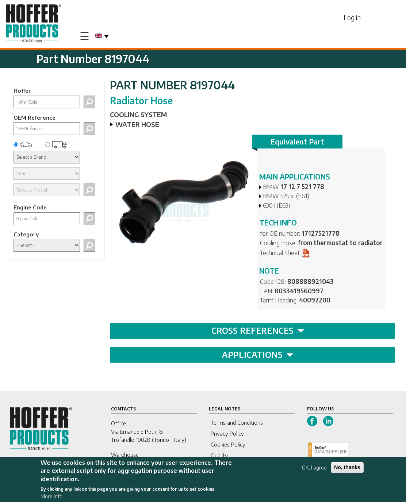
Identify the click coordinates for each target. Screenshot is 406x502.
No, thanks (347, 468)
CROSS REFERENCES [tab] (257, 330)
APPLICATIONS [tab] (258, 355)
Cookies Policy (228, 444)
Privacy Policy (227, 433)
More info (51, 497)
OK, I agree (314, 469)
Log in (352, 17)
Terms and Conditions (237, 422)
